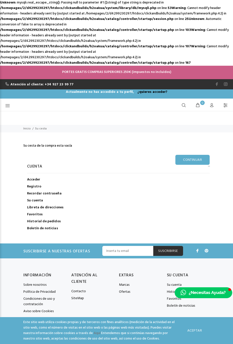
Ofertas (124, 292)
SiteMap (77, 298)
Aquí (97, 333)
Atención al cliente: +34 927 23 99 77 (42, 84)
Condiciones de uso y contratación (39, 301)
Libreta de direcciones (45, 207)
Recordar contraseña (44, 193)
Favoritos (35, 214)
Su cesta (41, 128)
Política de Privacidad (39, 292)
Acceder (33, 179)
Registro (34, 186)
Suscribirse (168, 251)
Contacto (78, 291)
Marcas (124, 285)
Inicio (27, 128)
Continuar (192, 160)
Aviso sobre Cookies (38, 311)
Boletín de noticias (42, 228)
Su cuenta (35, 200)
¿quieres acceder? (152, 92)
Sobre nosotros (34, 285)
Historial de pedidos (44, 221)
